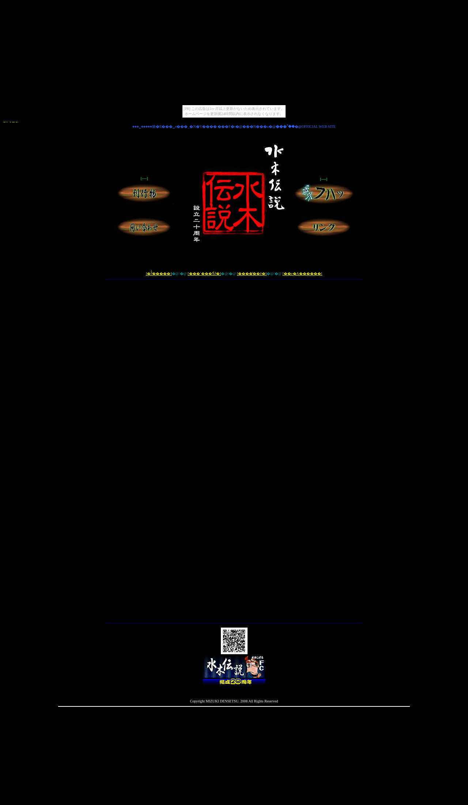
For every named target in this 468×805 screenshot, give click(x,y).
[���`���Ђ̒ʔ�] (204, 274)
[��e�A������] (302, 274)
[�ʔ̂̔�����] (159, 274)
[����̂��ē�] (252, 274)
